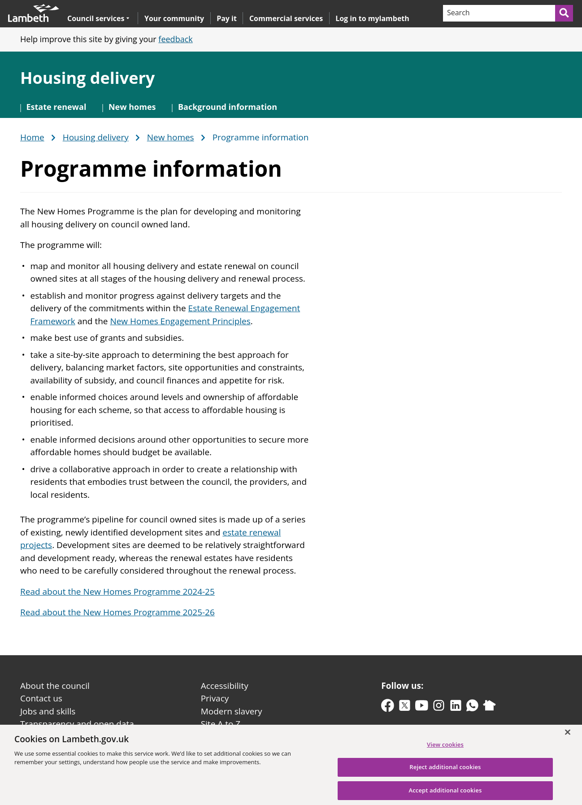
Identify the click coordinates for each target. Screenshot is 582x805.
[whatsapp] (472, 707)
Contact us (41, 698)
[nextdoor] (489, 707)
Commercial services (286, 18)
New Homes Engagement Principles (180, 321)
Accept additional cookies (445, 795)
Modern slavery (231, 711)
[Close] (568, 737)
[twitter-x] (404, 707)
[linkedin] (455, 707)
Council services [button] (98, 18)
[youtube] (421, 707)
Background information (227, 106)
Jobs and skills (47, 711)
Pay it (227, 18)
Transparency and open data (77, 724)
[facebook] (387, 707)
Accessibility (224, 686)
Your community (174, 18)
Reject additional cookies (445, 772)
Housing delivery (87, 78)
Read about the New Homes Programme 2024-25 (117, 591)
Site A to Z (220, 724)
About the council (55, 686)
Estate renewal (56, 106)
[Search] (498, 13)
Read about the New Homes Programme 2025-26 (117, 612)
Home (32, 137)
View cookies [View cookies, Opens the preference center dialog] (445, 749)
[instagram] (438, 707)
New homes (132, 106)
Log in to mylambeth (372, 18)
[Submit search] (564, 13)
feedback (175, 39)
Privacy (215, 698)
